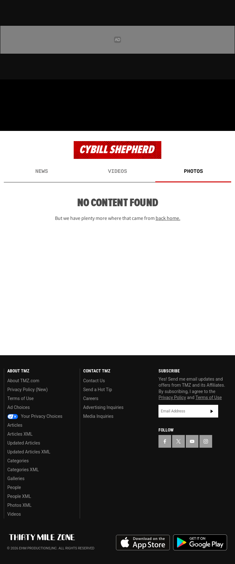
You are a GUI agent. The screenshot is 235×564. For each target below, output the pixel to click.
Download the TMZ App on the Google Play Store (200, 542)
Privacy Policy (172, 397)
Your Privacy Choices (35, 416)
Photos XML (19, 505)
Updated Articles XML (28, 451)
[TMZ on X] (20, 90)
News (41, 171)
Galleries (15, 478)
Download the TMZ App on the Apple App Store (143, 543)
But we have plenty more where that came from (117, 218)
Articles (15, 425)
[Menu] (9, 122)
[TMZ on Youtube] (33, 90)
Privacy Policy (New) (27, 389)
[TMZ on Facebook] (8, 90)
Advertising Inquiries (103, 407)
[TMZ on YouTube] (192, 441)
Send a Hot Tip (97, 389)
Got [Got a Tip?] (21, 106)
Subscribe (211, 411)
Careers (90, 398)
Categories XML (23, 469)
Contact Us (94, 380)
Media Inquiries (98, 416)
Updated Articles (23, 442)
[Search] (226, 122)
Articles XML (20, 434)
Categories (18, 460)
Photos (193, 171)
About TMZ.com (23, 380)
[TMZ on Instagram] (46, 90)
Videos (117, 171)
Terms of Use (20, 398)
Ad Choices (18, 407)
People (14, 487)
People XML (19, 496)
